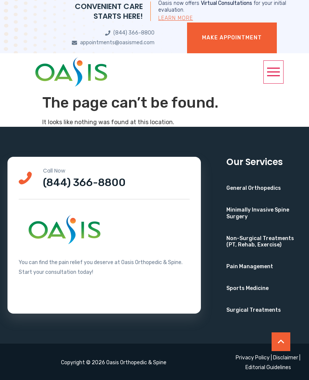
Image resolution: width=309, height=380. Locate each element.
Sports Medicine (247, 288)
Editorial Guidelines (268, 367)
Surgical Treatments (253, 310)
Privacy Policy (253, 357)
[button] (273, 72)
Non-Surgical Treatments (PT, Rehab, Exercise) (260, 241)
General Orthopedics (253, 188)
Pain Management (249, 266)
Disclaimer (285, 357)
